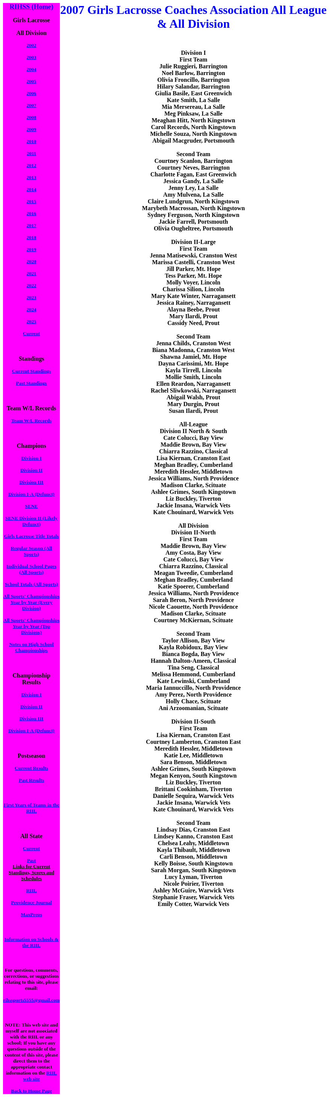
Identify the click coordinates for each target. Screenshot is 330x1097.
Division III (32, 482)
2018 (31, 237)
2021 (31, 273)
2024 (31, 309)
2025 (31, 321)
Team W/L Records (31, 420)
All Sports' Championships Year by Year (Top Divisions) (31, 626)
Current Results (31, 768)
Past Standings (31, 383)
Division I (31, 458)
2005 (31, 81)
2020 (31, 261)
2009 (31, 129)
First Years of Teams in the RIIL (31, 808)
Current (31, 333)
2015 (31, 201)
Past (31, 860)
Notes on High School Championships (31, 647)
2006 (31, 93)
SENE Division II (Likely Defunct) (31, 521)
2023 (31, 297)
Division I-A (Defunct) (31, 494)
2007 (31, 105)
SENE (31, 506)
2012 (31, 165)
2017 (31, 225)
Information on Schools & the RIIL (32, 942)
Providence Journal (31, 902)
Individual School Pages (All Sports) (31, 569)
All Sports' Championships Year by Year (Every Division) (31, 602)
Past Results (31, 780)
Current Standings (31, 371)
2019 (31, 249)
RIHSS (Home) (31, 7)
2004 (31, 69)
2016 (31, 213)
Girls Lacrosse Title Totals (31, 536)
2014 (31, 189)
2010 (31, 141)
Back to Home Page (31, 1091)
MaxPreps (31, 914)
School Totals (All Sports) (31, 584)
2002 (31, 45)
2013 (31, 177)
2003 (31, 57)
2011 (31, 153)
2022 (31, 285)
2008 (31, 117)
